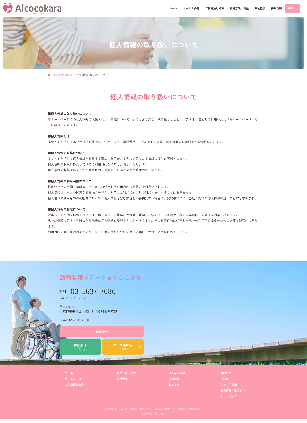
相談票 (224, 379)
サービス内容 (73, 379)
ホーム (69, 373)
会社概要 (122, 379)
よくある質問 (177, 373)
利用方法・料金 (126, 373)
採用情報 (174, 379)
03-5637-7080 (93, 291)
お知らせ (174, 384)
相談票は (80, 347)
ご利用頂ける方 (74, 384)
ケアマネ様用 (123, 347)
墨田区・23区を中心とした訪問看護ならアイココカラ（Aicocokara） (166, 409)
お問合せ (101, 331)
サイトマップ (228, 396)
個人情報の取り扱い (232, 390)
